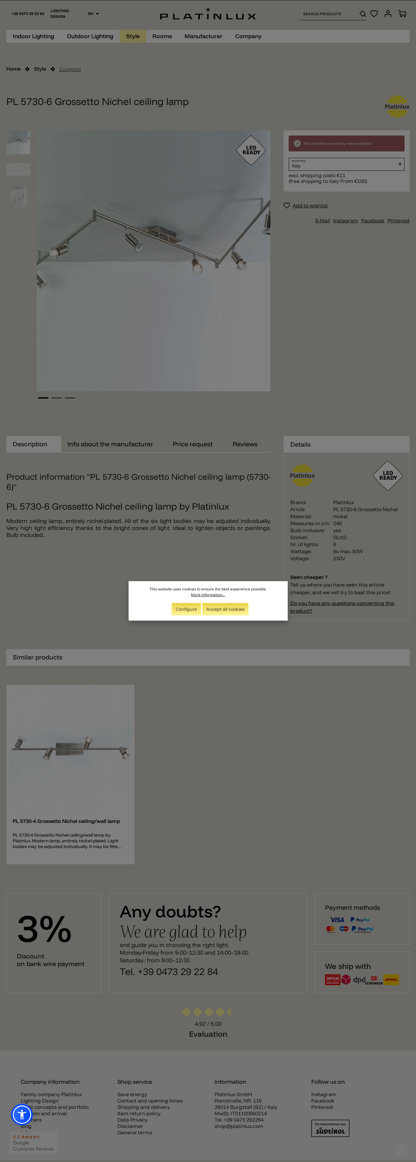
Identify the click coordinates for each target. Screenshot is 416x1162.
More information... (208, 595)
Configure (186, 610)
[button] (22, 1114)
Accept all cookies (225, 610)
